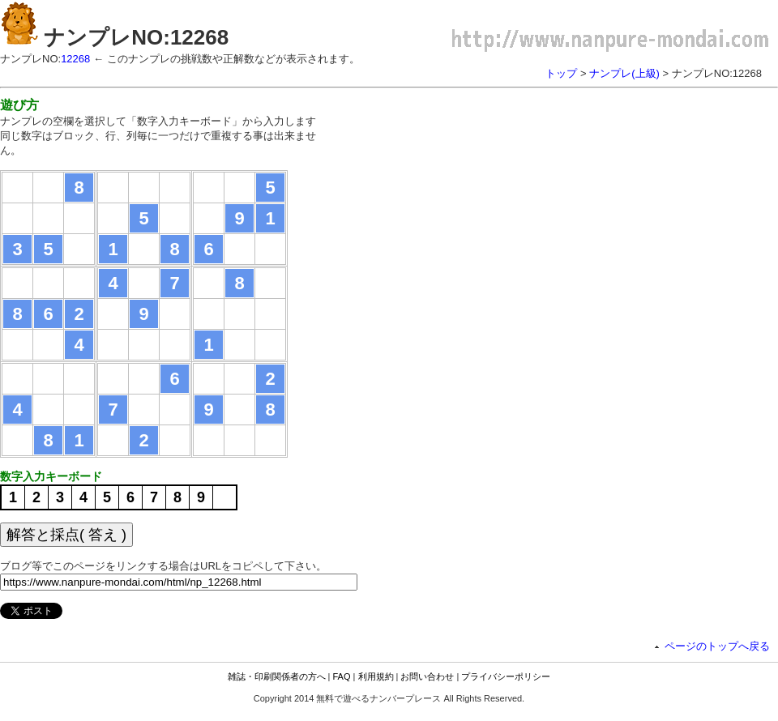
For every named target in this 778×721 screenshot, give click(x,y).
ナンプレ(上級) (624, 73)
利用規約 (376, 676)
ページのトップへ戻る (717, 646)
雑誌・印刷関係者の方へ (277, 676)
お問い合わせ (427, 676)
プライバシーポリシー (505, 676)
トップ (561, 73)
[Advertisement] (476, 210)
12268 (75, 59)
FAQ (342, 676)
